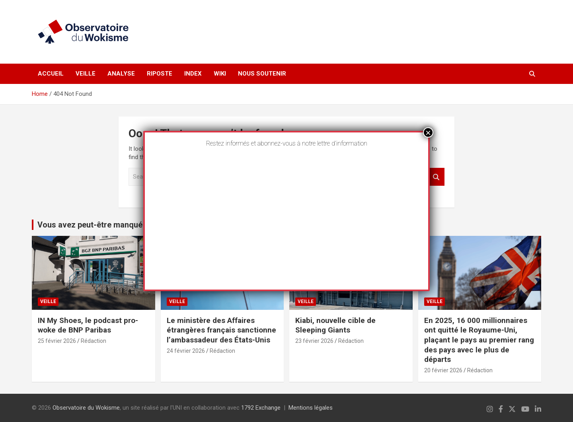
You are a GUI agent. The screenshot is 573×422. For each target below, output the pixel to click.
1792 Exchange (261, 407)
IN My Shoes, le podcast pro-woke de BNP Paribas (88, 325)
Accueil (51, 73)
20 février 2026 (443, 370)
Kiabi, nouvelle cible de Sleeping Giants (335, 325)
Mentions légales (310, 407)
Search (436, 177)
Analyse (121, 73)
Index (193, 73)
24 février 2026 (186, 351)
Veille (86, 73)
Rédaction (93, 341)
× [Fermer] (428, 132)
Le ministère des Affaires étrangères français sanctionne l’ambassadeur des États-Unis (221, 330)
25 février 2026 (57, 341)
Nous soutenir (262, 73)
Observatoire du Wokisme (86, 407)
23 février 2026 (314, 341)
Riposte (159, 73)
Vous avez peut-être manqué (89, 224)
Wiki (220, 73)
